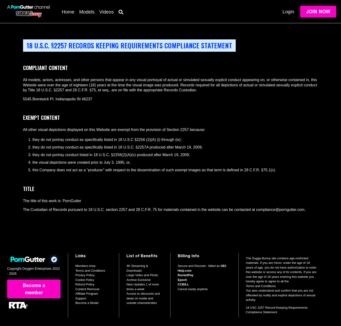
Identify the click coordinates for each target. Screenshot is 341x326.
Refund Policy (84, 284)
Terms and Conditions (90, 270)
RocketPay (185, 275)
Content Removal (87, 289)
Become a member (34, 289)
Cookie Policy (84, 280)
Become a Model (87, 303)
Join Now (318, 11)
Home (68, 11)
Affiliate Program (86, 293)
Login (288, 11)
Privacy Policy (85, 275)
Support (80, 298)
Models (86, 11)
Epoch (182, 280)
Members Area (85, 266)
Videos (106, 11)
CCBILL (183, 284)
